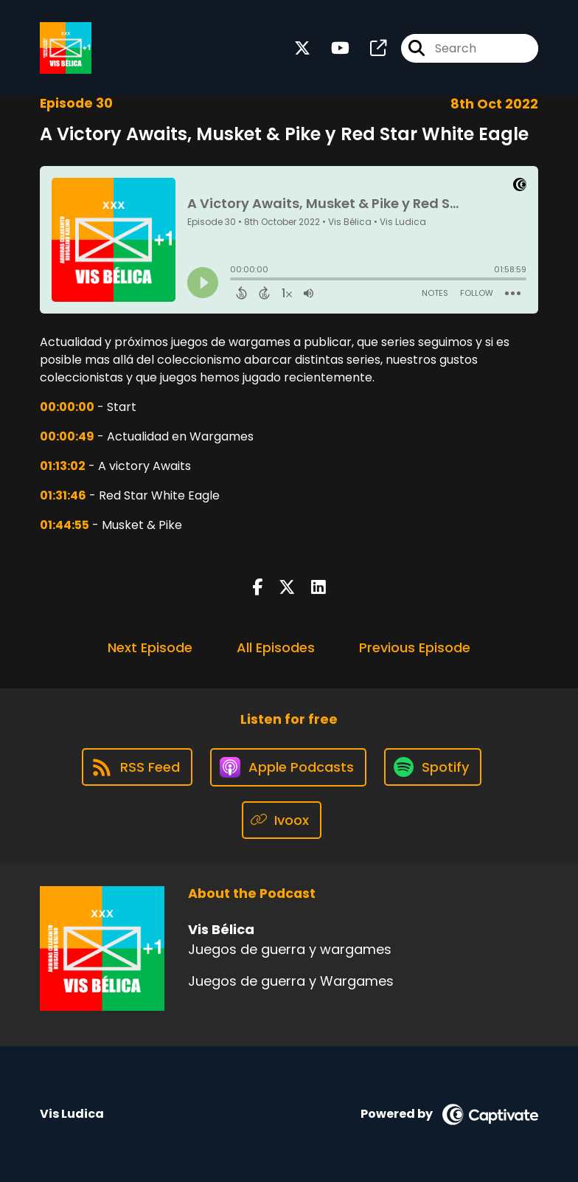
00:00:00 (67, 406)
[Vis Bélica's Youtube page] (331, 48)
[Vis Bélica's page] (369, 48)
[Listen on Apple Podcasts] (288, 767)
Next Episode (150, 647)
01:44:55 (64, 524)
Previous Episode (414, 647)
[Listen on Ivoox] (282, 820)
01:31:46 (63, 495)
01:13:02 (63, 465)
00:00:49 (67, 436)
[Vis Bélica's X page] (302, 48)
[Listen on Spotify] (432, 767)
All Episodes (276, 647)
